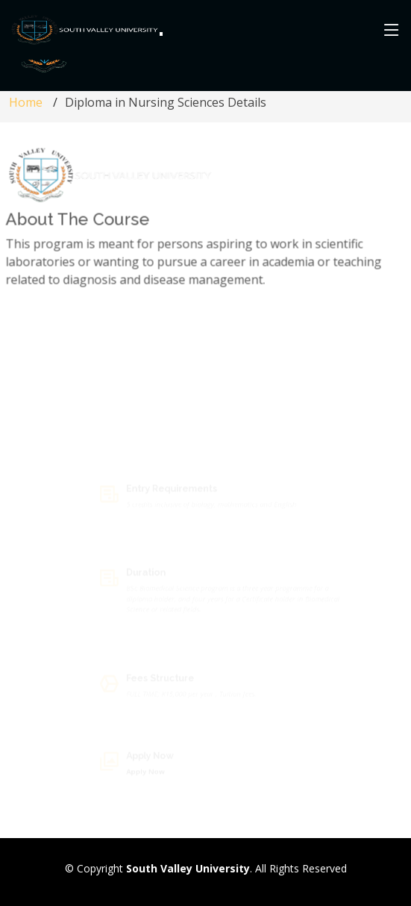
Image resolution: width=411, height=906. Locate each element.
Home (26, 102)
